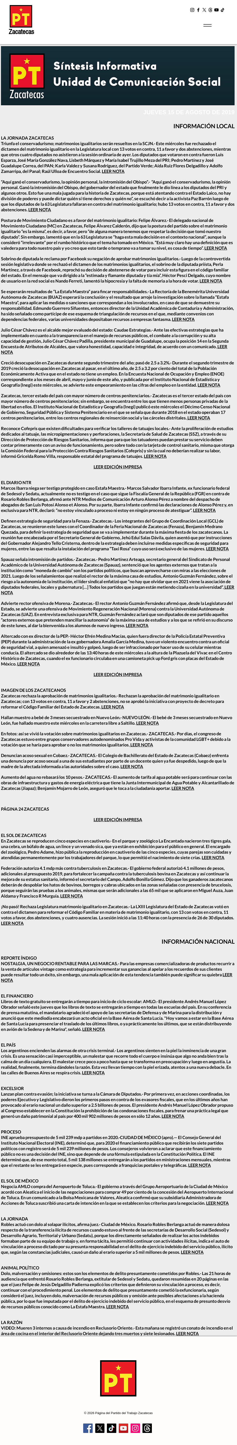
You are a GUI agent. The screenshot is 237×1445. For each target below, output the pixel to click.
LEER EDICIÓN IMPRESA (118, 466)
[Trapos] (147, 1428)
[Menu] (207, 25)
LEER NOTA (113, 171)
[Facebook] (198, 10)
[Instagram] (192, 10)
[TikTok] (222, 10)
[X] (204, 10)
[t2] (210, 10)
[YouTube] (216, 10)
